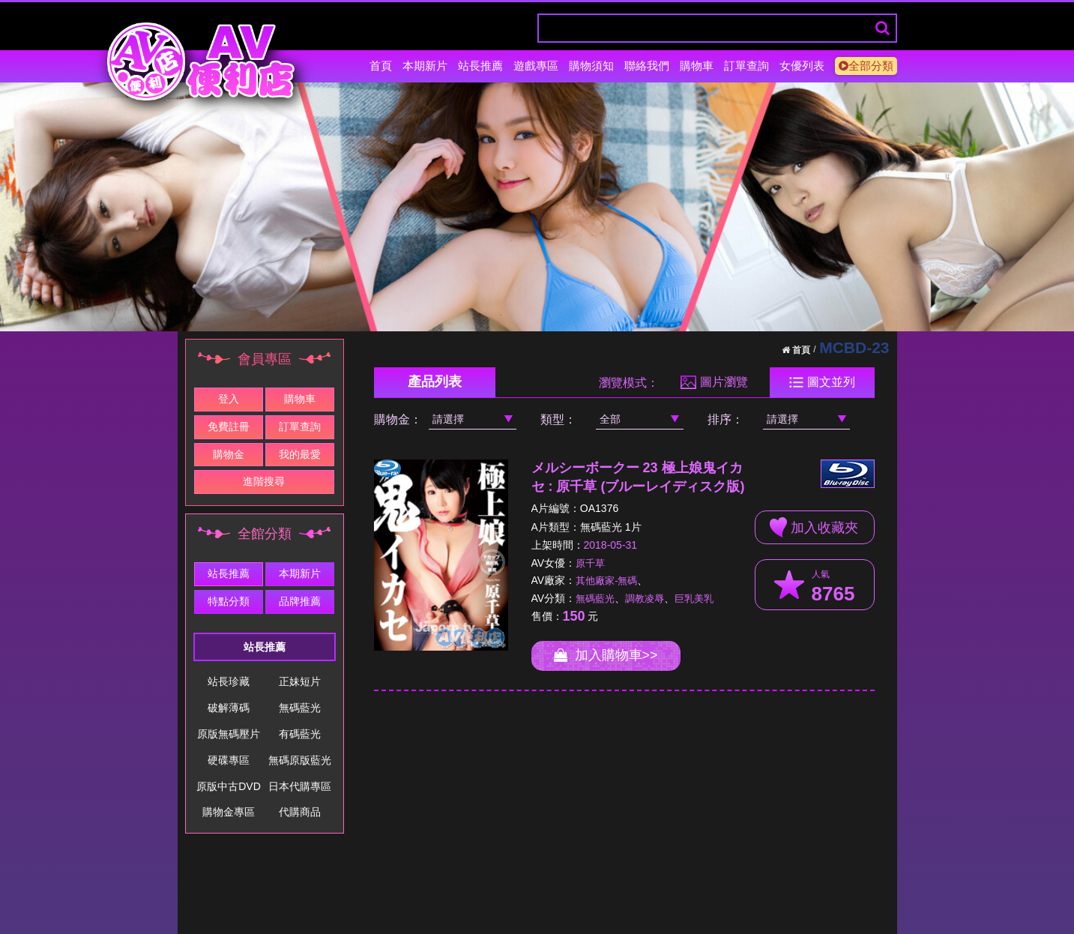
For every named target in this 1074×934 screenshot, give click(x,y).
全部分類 (866, 65)
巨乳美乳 (694, 598)
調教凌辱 (644, 598)
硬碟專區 (229, 760)
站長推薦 (480, 65)
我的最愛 (300, 454)
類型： (558, 419)
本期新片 (424, 65)
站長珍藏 (229, 681)
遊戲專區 (535, 65)
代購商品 (300, 812)
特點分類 (229, 601)
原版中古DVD (228, 786)
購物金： (398, 419)
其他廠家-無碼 (606, 580)
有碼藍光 (300, 734)
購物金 (228, 454)
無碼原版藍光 (299, 760)
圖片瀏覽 (714, 382)
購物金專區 (228, 812)
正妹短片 (300, 681)
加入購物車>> (606, 655)
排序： (725, 419)
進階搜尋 (264, 481)
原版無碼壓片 (228, 734)
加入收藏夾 (814, 527)
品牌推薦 (300, 601)
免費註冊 (229, 427)
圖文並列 (821, 382)
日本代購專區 (299, 786)
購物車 (697, 65)
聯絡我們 (646, 65)
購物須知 (591, 65)
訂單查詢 (746, 65)
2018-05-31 (611, 545)
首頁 (380, 65)
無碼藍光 (300, 708)
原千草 (590, 563)
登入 (228, 399)
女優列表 (801, 65)
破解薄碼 (229, 708)
